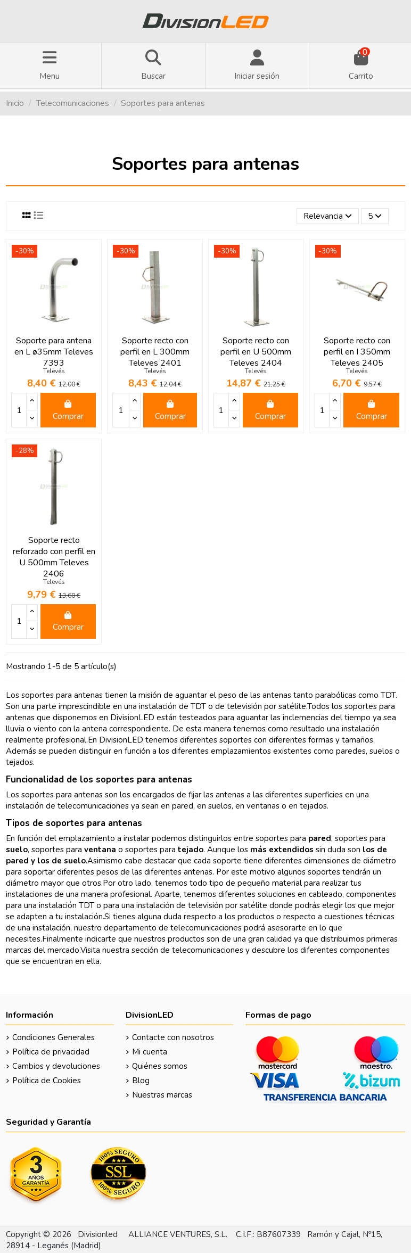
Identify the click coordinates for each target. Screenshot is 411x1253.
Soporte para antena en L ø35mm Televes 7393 (53, 352)
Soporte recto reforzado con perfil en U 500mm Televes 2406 (54, 557)
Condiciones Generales (53, 1037)
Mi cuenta (149, 1051)
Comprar (68, 411)
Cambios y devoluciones (56, 1066)
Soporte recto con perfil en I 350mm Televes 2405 (357, 352)
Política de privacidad (50, 1051)
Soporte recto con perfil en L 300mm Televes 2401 (155, 352)
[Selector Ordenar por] (328, 216)
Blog (141, 1080)
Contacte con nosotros (173, 1037)
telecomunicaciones (207, 950)
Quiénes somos (159, 1066)
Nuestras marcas (162, 1095)
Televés (54, 371)
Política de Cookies (46, 1080)
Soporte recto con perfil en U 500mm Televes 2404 (255, 352)
